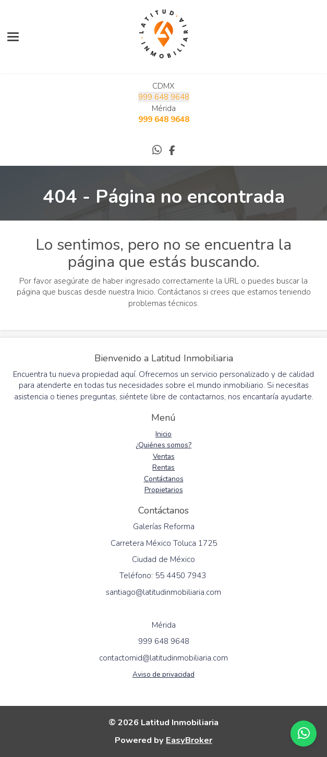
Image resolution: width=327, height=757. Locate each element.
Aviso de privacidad (163, 674)
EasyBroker (189, 740)
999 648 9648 (163, 97)
